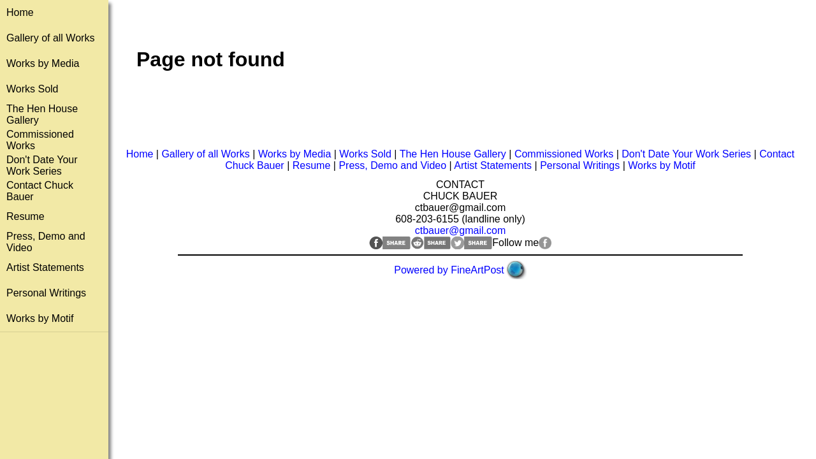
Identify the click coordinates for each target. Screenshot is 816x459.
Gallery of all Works (50, 38)
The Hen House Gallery (453, 154)
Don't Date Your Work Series (42, 165)
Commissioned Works (563, 154)
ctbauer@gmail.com (460, 230)
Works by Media (42, 63)
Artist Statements (45, 267)
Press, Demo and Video (392, 165)
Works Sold (32, 89)
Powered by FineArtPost (449, 270)
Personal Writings (46, 293)
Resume (25, 216)
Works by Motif (40, 318)
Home (20, 12)
